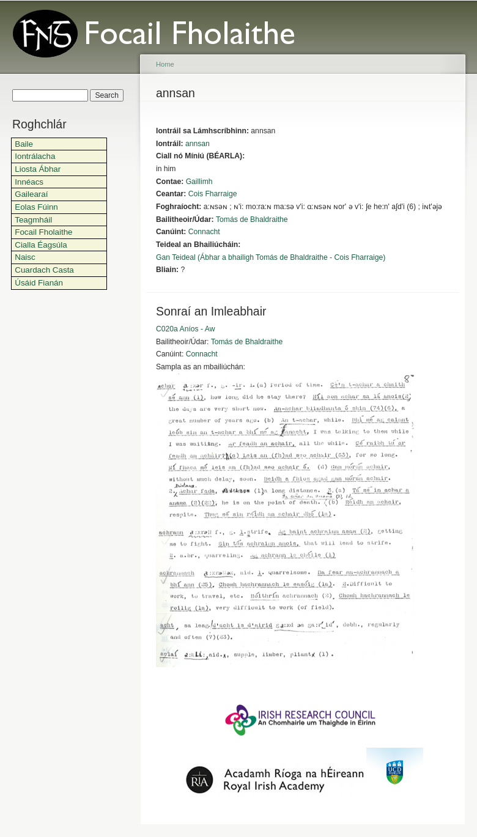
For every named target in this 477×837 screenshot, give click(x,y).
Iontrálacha (35, 156)
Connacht (204, 231)
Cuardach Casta (44, 270)
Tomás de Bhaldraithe (252, 219)
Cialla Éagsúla (41, 244)
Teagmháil (33, 219)
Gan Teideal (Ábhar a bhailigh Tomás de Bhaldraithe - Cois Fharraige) (270, 257)
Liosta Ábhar (38, 169)
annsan (197, 143)
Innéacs (29, 181)
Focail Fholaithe (43, 232)
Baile (24, 144)
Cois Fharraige (212, 194)
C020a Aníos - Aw (185, 329)
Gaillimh (199, 181)
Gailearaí (31, 194)
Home (165, 64)
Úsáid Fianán (39, 282)
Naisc (25, 257)
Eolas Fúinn (36, 207)
